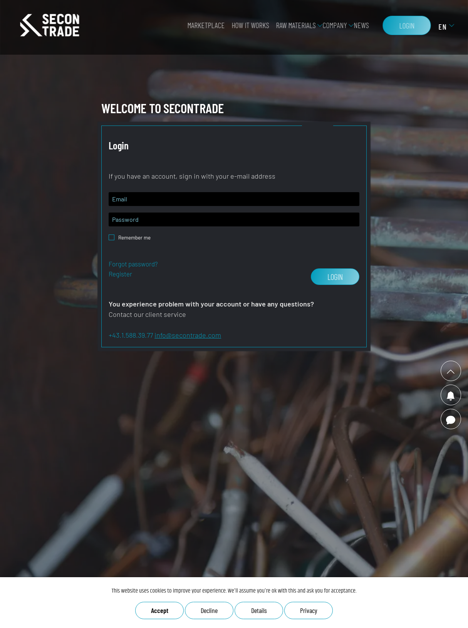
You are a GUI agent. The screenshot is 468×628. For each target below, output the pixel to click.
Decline (209, 610)
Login (403, 27)
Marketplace (202, 27)
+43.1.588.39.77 (131, 335)
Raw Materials (292, 27)
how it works (247, 27)
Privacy (308, 610)
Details (259, 610)
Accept (159, 610)
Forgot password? (133, 264)
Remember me (134, 235)
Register (120, 274)
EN (439, 28)
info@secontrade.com (187, 335)
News (358, 27)
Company (331, 27)
